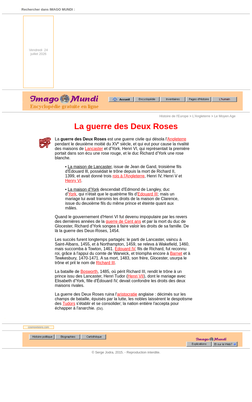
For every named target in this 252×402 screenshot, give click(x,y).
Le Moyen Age (225, 116)
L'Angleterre (201, 116)
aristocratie (127, 294)
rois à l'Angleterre (129, 176)
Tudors (69, 303)
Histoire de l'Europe (173, 116)
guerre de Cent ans (123, 221)
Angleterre (176, 139)
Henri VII (136, 276)
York (72, 194)
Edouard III (148, 194)
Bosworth (89, 271)
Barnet (176, 253)
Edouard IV (125, 249)
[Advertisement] (174, 52)
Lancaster (94, 148)
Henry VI (73, 180)
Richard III (105, 263)
